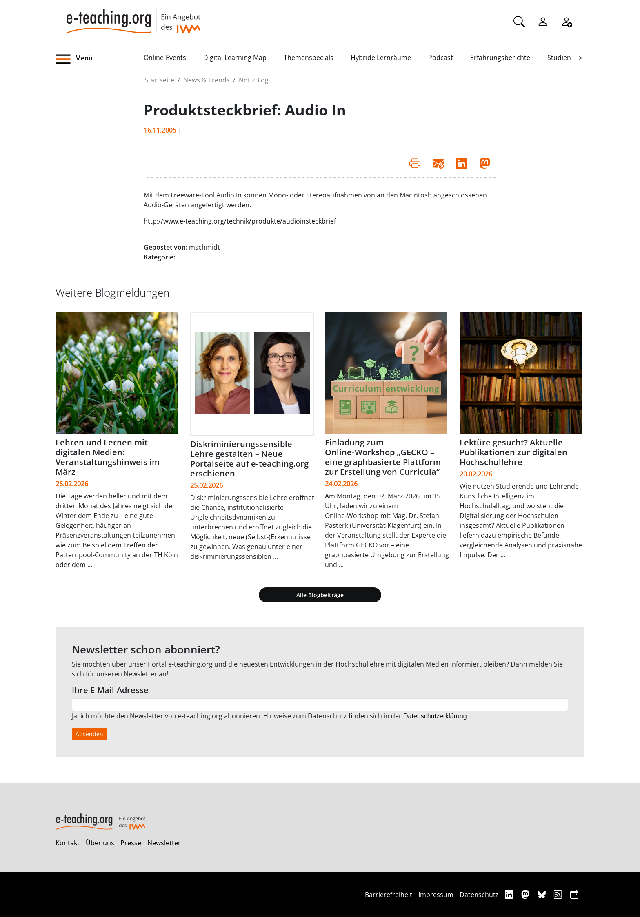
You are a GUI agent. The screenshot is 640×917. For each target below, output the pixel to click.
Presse (130, 842)
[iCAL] (574, 894)
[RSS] (559, 894)
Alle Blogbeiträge (320, 595)
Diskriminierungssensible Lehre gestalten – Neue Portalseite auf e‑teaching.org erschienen (249, 459)
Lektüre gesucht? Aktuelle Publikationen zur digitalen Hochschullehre (513, 452)
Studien (559, 57)
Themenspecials (308, 57)
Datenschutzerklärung (435, 716)
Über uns (100, 842)
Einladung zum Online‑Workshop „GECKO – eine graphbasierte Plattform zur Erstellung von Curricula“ (383, 457)
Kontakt (68, 842)
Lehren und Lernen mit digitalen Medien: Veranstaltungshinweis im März (108, 457)
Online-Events (165, 57)
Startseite (159, 79)
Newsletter (164, 842)
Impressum (435, 894)
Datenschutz (479, 894)
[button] (100, 59)
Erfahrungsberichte (500, 57)
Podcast (440, 57)
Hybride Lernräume (381, 57)
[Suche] (519, 20)
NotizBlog (254, 79)
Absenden (89, 734)
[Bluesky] (543, 894)
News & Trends (206, 79)
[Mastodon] (526, 894)
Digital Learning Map (235, 57)
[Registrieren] (566, 20)
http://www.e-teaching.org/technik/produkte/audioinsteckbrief (240, 221)
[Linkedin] (510, 894)
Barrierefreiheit (388, 894)
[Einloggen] (543, 20)
